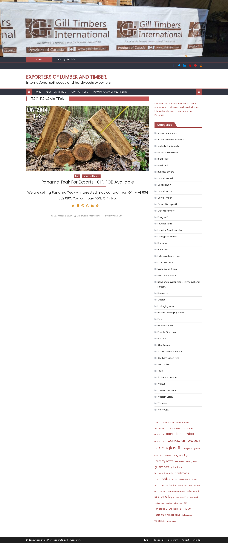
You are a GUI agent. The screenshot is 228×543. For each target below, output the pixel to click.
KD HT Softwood (166, 262)
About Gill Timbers (56, 91)
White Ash (163, 403)
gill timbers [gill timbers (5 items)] (162, 467)
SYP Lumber (164, 364)
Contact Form (79, 91)
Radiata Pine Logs (167, 332)
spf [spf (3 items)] (185, 503)
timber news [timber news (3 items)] (173, 514)
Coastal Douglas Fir (168, 204)
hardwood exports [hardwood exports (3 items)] (164, 473)
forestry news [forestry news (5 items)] (164, 461)
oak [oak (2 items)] (156, 491)
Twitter (147, 539)
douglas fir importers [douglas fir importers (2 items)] (163, 455)
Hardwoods (163, 249)
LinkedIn (196, 539)
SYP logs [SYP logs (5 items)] (185, 508)
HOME (38, 91)
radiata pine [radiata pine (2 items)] (159, 503)
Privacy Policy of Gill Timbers (110, 91)
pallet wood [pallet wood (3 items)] (193, 491)
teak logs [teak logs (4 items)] (160, 515)
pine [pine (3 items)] (157, 497)
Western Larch (165, 396)
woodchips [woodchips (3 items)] (160, 521)
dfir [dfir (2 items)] (156, 449)
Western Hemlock (167, 390)
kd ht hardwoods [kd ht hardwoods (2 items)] (161, 485)
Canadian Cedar (166, 178)
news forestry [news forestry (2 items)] (194, 485)
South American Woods (170, 351)
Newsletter (163, 293)
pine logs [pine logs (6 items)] (167, 497)
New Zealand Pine (167, 275)
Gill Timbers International (89, 215)
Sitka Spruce (164, 345)
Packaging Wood (166, 306)
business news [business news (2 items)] (160, 428)
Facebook (159, 539)
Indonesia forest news (169, 256)
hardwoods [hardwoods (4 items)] (182, 473)
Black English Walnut (168, 152)
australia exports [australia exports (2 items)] (183, 422)
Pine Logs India (165, 325)
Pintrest (185, 539)
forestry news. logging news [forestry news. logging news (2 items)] (186, 461)
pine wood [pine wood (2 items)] (194, 497)
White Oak (163, 409)
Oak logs (162, 299)
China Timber (165, 197)
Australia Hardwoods (168, 146)
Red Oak (162, 338)
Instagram (173, 539)
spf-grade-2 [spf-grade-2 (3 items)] (161, 508)
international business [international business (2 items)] (188, 479)
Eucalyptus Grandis (168, 236)
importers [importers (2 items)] (173, 479)
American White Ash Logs (171, 139)
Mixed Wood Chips (167, 269)
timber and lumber (91, 176)
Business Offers (166, 171)
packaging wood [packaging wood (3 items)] (176, 491)
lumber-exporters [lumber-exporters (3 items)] (179, 485)
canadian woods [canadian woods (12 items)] (184, 440)
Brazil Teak (163, 158)
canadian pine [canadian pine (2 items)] (160, 441)
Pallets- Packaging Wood (171, 312)
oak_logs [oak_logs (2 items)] (162, 491)
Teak (77, 176)
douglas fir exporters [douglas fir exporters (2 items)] (192, 449)
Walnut (161, 383)
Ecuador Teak (165, 223)
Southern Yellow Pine (168, 357)
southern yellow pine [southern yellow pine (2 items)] (174, 503)
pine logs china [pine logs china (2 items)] (182, 497)
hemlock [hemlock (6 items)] (161, 479)
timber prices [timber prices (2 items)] (187, 515)
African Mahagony (167, 133)
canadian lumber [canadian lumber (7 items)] (180, 434)
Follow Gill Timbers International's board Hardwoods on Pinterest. (177, 111)
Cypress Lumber (166, 210)
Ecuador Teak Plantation (170, 230)
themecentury (73, 539)
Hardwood (163, 243)
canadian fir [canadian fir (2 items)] (159, 434)
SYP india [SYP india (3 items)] (173, 508)
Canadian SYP (165, 191)
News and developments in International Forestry (179, 284)
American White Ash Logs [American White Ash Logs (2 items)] (165, 422)
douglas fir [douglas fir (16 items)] (170, 448)
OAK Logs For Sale (66, 59)
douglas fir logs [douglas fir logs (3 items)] (180, 455)
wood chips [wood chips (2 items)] (171, 521)
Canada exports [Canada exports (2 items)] (188, 428)
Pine (160, 319)
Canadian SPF (165, 184)
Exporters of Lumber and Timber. (66, 76)
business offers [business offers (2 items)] (174, 428)
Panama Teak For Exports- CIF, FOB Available (87, 182)
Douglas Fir (163, 217)
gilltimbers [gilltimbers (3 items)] (176, 467)
